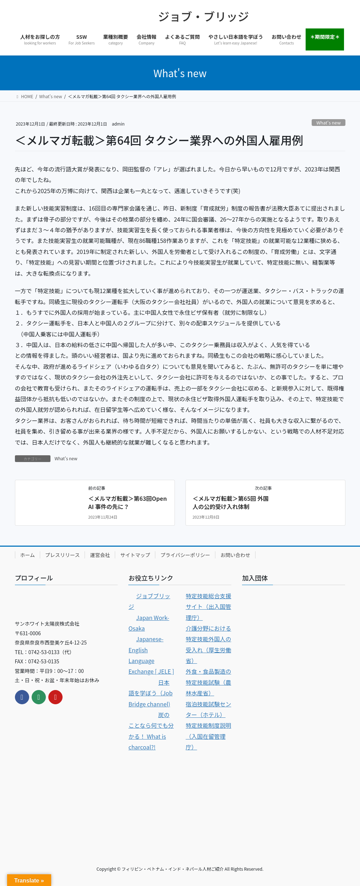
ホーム (27, 554)
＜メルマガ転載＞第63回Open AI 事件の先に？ (127, 502)
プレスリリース (62, 554)
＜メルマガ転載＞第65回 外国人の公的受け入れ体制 (231, 502)
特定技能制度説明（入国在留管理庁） (208, 736)
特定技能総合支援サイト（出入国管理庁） (208, 606)
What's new (328, 122)
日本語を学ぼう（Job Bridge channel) (150, 693)
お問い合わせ (235, 554)
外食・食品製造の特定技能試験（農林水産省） (208, 682)
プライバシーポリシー (185, 554)
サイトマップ (135, 554)
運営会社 (100, 554)
